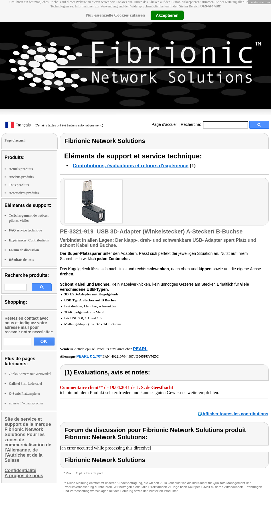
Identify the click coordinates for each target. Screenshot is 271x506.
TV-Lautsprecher (26, 403)
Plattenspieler (24, 394)
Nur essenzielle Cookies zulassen (115, 15)
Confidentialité (20, 470)
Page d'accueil (164, 124)
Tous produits (19, 185)
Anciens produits (21, 177)
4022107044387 (122, 356)
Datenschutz (210, 6)
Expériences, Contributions (29, 240)
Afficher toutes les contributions (235, 413)
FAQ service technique (25, 230)
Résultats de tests (21, 260)
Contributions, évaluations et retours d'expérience (131, 165)
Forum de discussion (24, 250)
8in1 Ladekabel (25, 384)
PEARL (140, 348)
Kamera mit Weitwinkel (30, 374)
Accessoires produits (24, 193)
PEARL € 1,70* (89, 356)
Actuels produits (21, 169)
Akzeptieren (167, 15)
